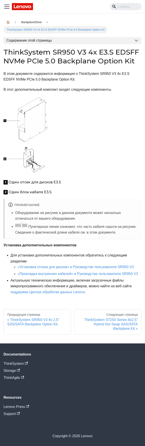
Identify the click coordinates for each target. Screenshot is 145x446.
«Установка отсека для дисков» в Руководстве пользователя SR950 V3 (76, 267)
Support (12, 414)
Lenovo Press (16, 407)
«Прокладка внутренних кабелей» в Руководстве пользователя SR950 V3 (78, 274)
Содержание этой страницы (29, 40)
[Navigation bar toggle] (7, 6)
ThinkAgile (14, 378)
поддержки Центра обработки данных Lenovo (48, 292)
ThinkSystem (16, 363)
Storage (12, 370)
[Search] (125, 6)
